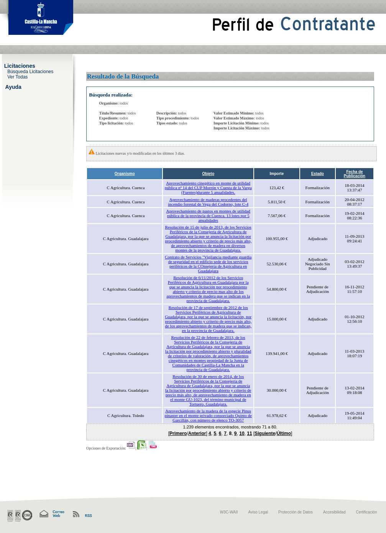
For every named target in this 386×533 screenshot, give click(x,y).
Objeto (208, 174)
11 (249, 433)
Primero (178, 433)
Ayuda (13, 86)
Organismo (125, 174)
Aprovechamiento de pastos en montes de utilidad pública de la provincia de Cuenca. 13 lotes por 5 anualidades (208, 215)
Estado (317, 174)
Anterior (197, 433)
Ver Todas (17, 76)
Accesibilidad (334, 512)
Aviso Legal (258, 512)
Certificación (366, 512)
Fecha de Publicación (354, 174)
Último (284, 433)
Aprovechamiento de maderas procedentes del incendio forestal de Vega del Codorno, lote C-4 (208, 201)
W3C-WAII (229, 512)
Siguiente (265, 433)
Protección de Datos (295, 512)
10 (241, 433)
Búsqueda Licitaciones (30, 71)
